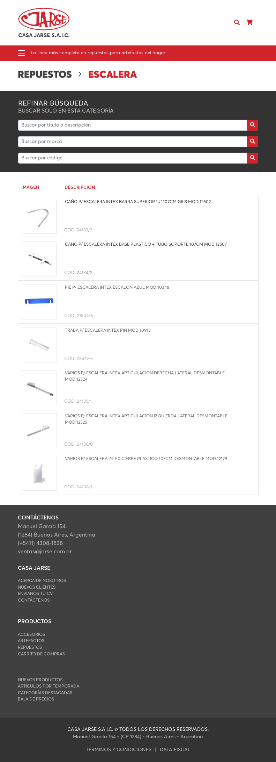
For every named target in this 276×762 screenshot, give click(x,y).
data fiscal (175, 749)
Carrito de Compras (41, 654)
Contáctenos (34, 600)
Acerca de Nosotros (42, 580)
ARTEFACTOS (31, 641)
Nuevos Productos (40, 680)
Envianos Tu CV (35, 593)
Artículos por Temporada (48, 686)
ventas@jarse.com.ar (45, 551)
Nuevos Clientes (36, 587)
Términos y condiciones (118, 749)
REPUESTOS (30, 647)
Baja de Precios (36, 699)
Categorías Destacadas (45, 693)
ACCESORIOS (31, 634)
